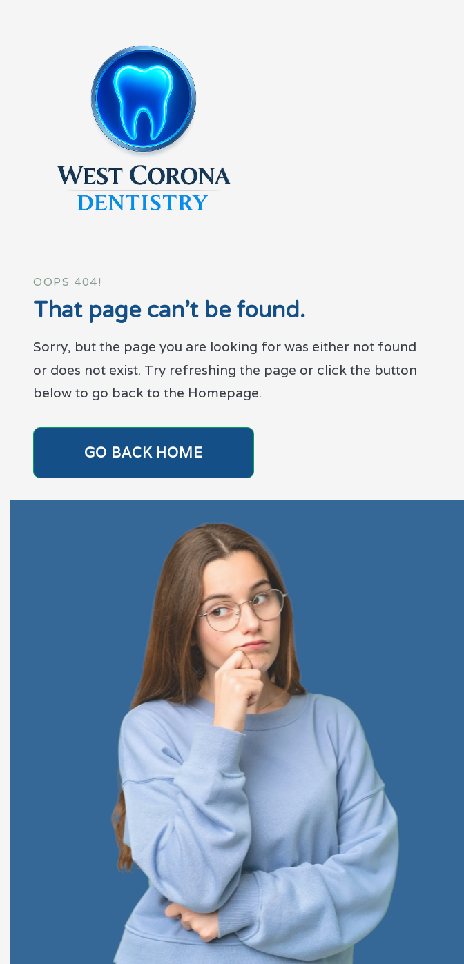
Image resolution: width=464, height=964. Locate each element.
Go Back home (143, 453)
